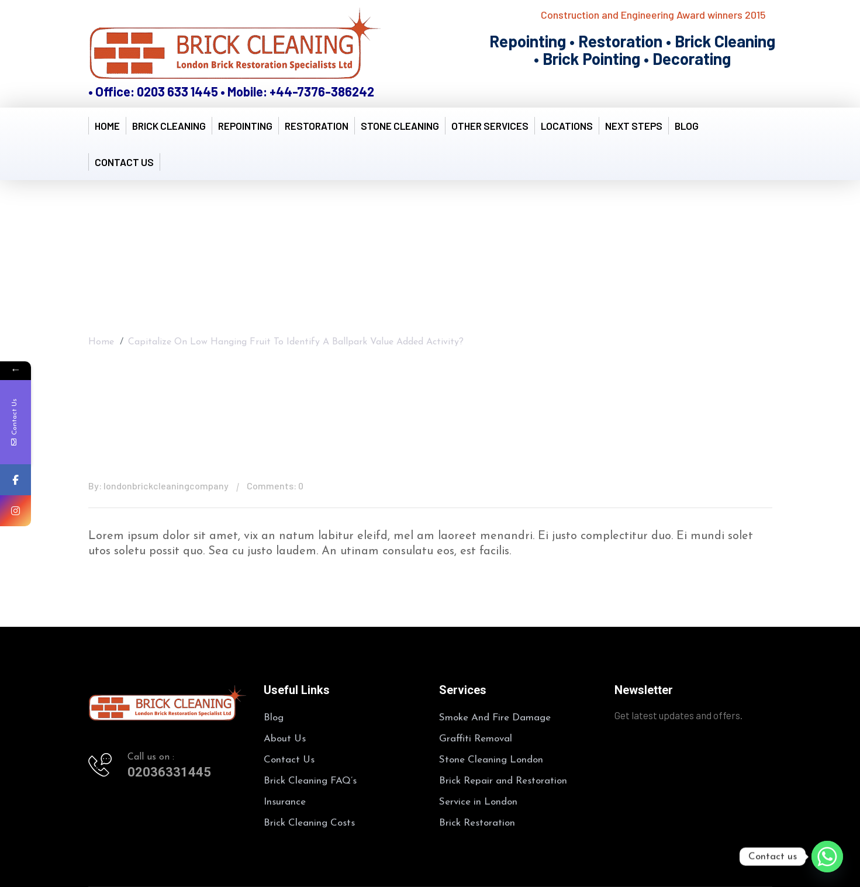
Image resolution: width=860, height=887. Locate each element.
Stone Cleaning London (491, 760)
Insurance (285, 802)
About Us (285, 739)
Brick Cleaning (169, 126)
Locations (567, 126)
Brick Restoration (477, 823)
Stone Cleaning (400, 126)
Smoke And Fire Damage (495, 718)
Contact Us (124, 162)
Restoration (316, 126)
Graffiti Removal (475, 739)
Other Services (490, 126)
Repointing (245, 126)
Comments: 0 (275, 485)
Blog (687, 126)
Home (107, 126)
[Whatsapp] (827, 856)
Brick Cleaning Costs (309, 823)
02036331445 (169, 772)
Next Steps (633, 126)
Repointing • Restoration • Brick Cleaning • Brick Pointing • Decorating (632, 49)
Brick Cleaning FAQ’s (310, 781)
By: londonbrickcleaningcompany (158, 485)
